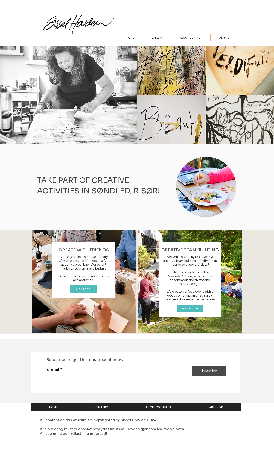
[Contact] (83, 289)
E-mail (52, 369)
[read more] (190, 308)
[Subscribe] (209, 371)
